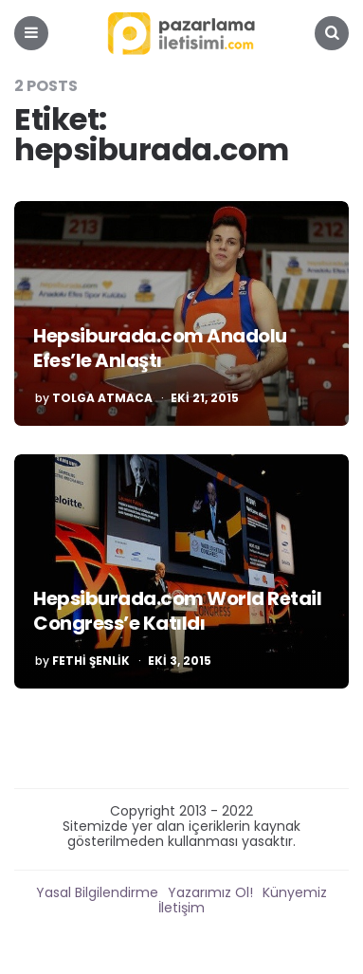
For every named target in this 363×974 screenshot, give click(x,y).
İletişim (181, 907)
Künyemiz (295, 892)
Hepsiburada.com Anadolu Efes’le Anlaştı (160, 348)
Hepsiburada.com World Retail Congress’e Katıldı (177, 610)
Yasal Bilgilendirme (97, 892)
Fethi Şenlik (91, 661)
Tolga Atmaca (102, 398)
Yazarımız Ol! (210, 892)
